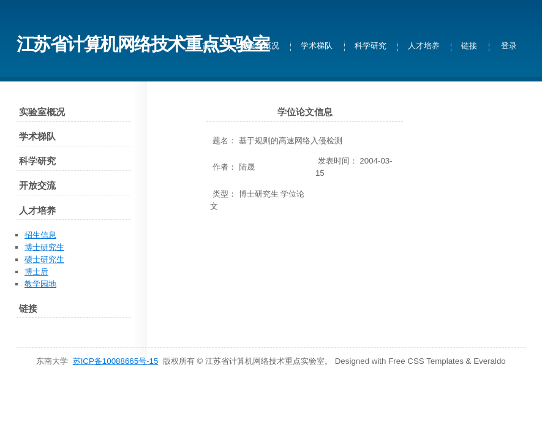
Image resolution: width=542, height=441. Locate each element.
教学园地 (40, 283)
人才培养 (424, 46)
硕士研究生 (44, 259)
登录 (509, 46)
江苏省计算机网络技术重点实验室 (143, 44)
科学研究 (370, 46)
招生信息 (40, 234)
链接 (469, 46)
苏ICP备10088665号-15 (116, 361)
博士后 (36, 271)
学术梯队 (317, 46)
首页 (210, 46)
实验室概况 (259, 46)
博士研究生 (44, 247)
